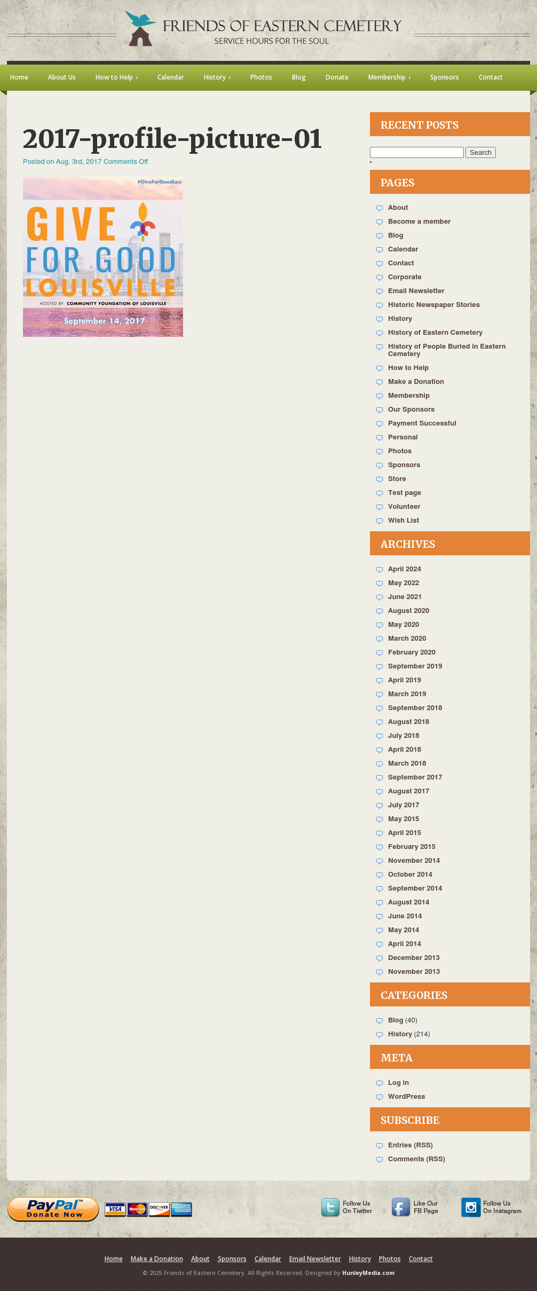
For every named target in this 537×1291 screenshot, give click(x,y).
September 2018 (415, 708)
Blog (396, 235)
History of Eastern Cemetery (435, 332)
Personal (403, 437)
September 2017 (415, 777)
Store (397, 479)
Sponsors (404, 465)
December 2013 (414, 958)
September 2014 (415, 888)
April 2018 (404, 749)
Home (114, 1258)
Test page (404, 493)
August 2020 (408, 611)
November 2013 (414, 972)
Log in (398, 1083)
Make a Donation (416, 382)
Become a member (419, 221)
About (398, 207)
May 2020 (403, 624)
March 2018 (407, 763)
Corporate (405, 277)
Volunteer (404, 506)
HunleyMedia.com (368, 1273)
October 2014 (410, 874)
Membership (409, 395)
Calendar (403, 249)
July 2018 (404, 736)
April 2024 (404, 569)
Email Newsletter (416, 291)
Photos (400, 451)
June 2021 (405, 597)
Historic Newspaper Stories (434, 305)
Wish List (403, 520)
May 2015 (403, 819)
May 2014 (403, 930)
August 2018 (408, 722)
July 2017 (404, 805)
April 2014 (404, 944)
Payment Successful (422, 423)
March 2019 (407, 694)
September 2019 (415, 666)
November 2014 (414, 860)
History (400, 319)
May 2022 (403, 583)
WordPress (406, 1096)
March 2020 (407, 638)
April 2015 (404, 833)
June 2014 (405, 916)
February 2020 (412, 652)
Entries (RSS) (410, 1145)
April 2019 (404, 680)
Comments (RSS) (416, 1159)
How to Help (408, 368)
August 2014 (408, 902)
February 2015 (412, 847)
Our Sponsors (411, 409)
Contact (401, 263)
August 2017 (408, 791)
